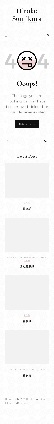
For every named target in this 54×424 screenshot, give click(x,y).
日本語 (27, 209)
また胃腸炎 (27, 266)
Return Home (27, 124)
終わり (27, 376)
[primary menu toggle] (6, 36)
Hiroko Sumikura (27, 15)
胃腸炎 (27, 321)
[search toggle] (48, 35)
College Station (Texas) (33, 257)
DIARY (27, 203)
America (11, 257)
